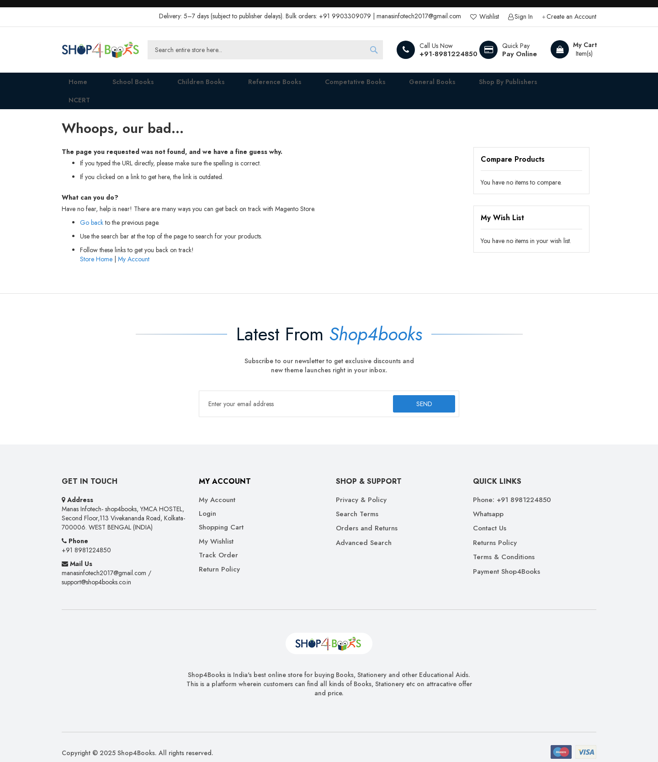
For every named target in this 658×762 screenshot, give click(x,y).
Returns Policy (495, 531)
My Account (133, 247)
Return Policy (219, 557)
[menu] (329, 85)
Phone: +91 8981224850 (512, 488)
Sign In (524, 16)
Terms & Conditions (504, 545)
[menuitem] (123, 85)
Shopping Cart (221, 516)
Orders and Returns (367, 517)
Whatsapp (488, 502)
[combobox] (265, 49)
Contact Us (489, 517)
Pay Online (519, 54)
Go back (91, 210)
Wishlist (488, 16)
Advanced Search (364, 531)
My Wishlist (216, 529)
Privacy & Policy (361, 488)
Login (207, 502)
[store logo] (100, 50)
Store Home (96, 247)
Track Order (218, 544)
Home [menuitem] (71, 84)
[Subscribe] (422, 392)
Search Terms (357, 502)
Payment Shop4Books (506, 560)
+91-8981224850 (448, 54)
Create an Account (571, 16)
